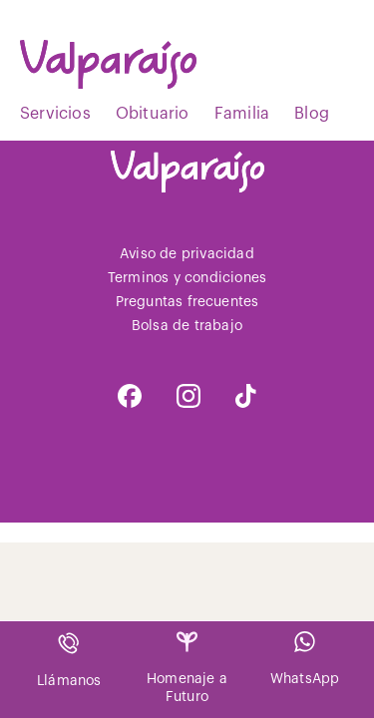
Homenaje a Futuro (187, 667)
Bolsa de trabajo (187, 326)
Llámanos (69, 659)
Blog (311, 114)
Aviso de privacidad (187, 254)
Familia (241, 114)
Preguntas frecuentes (187, 302)
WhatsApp (305, 658)
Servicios (55, 114)
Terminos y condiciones (187, 278)
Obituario (152, 114)
